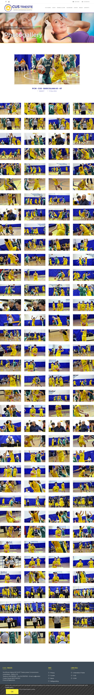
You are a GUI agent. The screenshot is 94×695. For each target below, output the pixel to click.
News (51, 678)
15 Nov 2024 (53, 91)
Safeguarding (53, 681)
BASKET (42, 91)
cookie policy (9, 687)
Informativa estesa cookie (27, 689)
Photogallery (9, 27)
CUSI (73, 675)
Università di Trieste (78, 672)
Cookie (51, 675)
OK (12, 692)
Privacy (51, 672)
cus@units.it (36, 676)
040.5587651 (12, 676)
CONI (73, 678)
